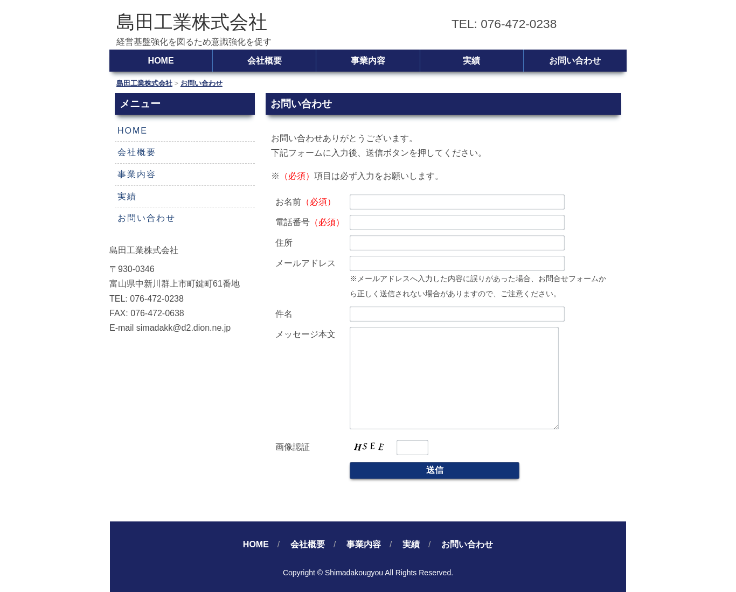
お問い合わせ (575, 60)
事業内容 (368, 60)
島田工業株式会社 (191, 22)
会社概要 (264, 60)
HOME (161, 60)
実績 (471, 60)
